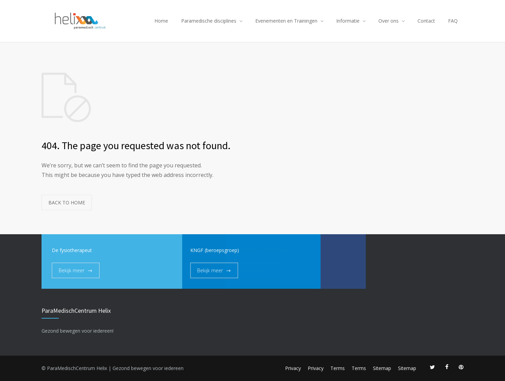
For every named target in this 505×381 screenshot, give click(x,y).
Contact (426, 20)
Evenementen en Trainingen (286, 20)
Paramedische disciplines (208, 20)
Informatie (348, 20)
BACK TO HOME (66, 202)
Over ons (388, 20)
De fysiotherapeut (72, 250)
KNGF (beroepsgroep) (193, 250)
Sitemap (382, 368)
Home (161, 20)
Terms (337, 368)
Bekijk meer (71, 270)
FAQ (453, 20)
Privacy (293, 368)
